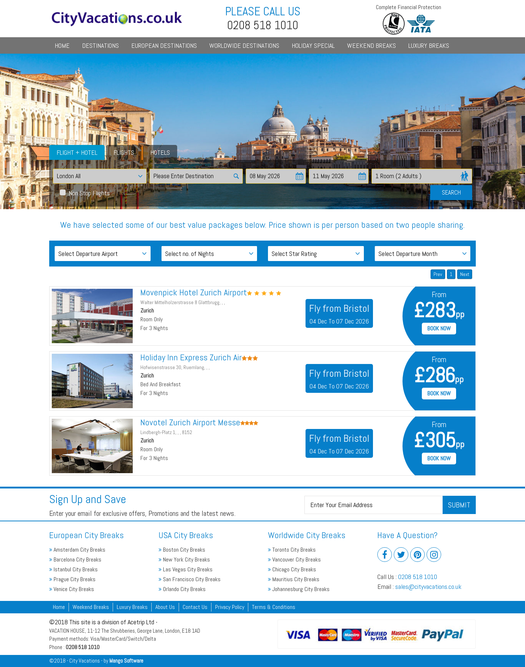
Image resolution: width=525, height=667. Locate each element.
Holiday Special (313, 45)
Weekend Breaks (371, 45)
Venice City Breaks (71, 589)
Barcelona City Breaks (75, 559)
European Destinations (164, 45)
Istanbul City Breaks (73, 569)
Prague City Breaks (72, 579)
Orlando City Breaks (182, 589)
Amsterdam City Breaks (77, 549)
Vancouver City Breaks (294, 559)
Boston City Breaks (182, 549)
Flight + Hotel (77, 152)
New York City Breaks (184, 559)
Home (62, 45)
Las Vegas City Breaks (186, 569)
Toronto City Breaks (292, 549)
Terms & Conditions (273, 607)
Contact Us (195, 607)
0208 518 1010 (417, 576)
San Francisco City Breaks (190, 579)
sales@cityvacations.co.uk (428, 586)
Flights (123, 152)
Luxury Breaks (428, 45)
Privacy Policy (229, 607)
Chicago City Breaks (292, 569)
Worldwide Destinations (244, 45)
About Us (165, 607)
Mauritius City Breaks (293, 579)
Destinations (100, 45)
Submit (459, 505)
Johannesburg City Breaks (299, 589)
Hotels (160, 152)
